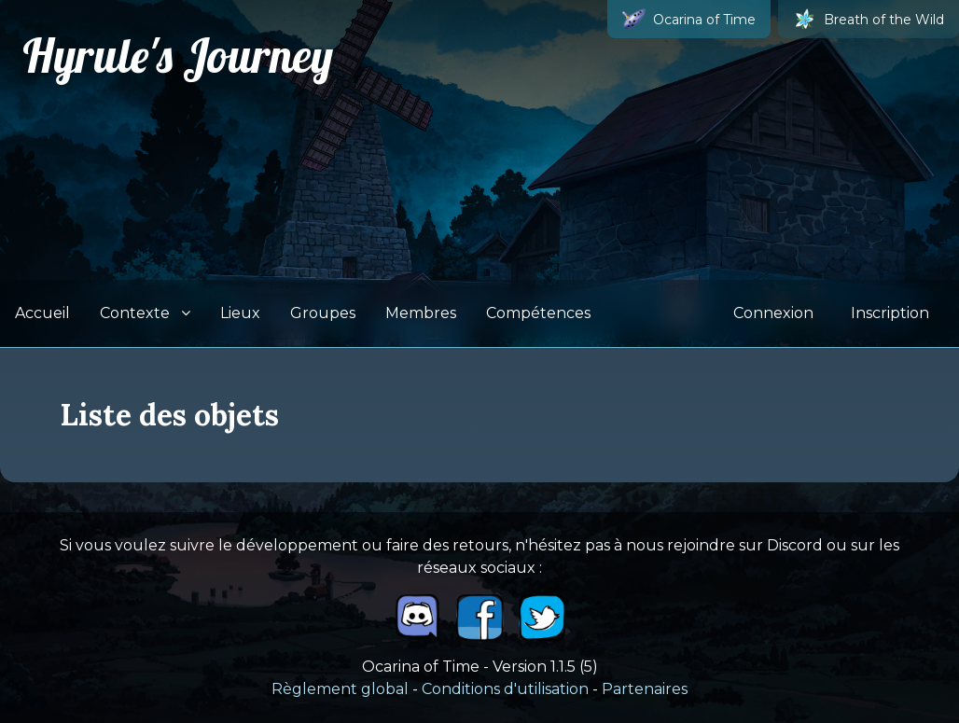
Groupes (322, 313)
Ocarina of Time (689, 19)
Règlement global (340, 689)
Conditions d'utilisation (505, 689)
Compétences (538, 313)
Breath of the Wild (868, 19)
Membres (420, 313)
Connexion (773, 313)
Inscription (890, 313)
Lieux (240, 313)
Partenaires (645, 689)
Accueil (42, 313)
